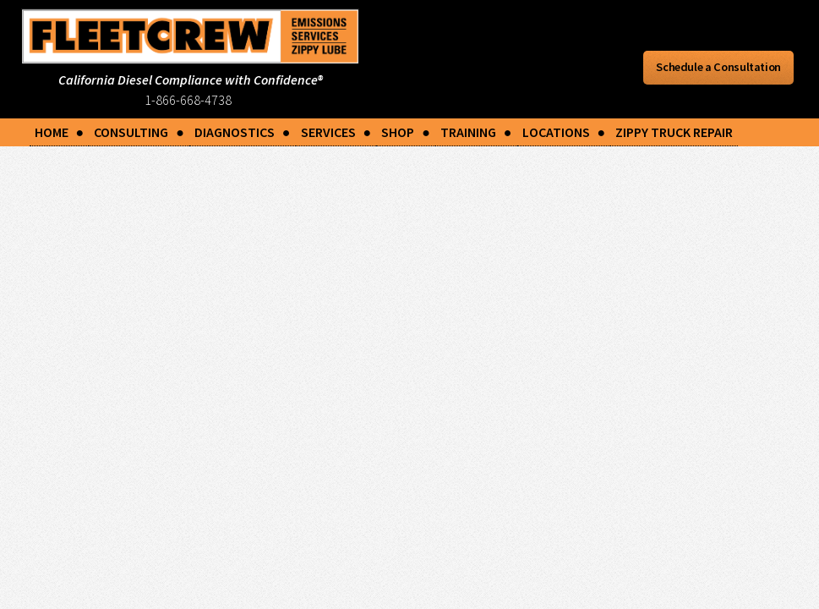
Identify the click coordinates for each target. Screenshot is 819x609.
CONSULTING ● (139, 131)
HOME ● (60, 131)
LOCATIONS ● (564, 131)
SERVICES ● (336, 131)
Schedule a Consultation (718, 66)
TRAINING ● (476, 131)
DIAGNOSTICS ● (242, 131)
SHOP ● (405, 131)
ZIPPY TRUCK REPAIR (674, 131)
